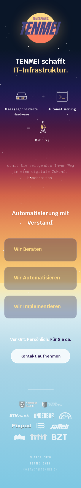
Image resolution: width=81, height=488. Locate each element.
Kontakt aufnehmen (40, 356)
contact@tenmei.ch (40, 469)
